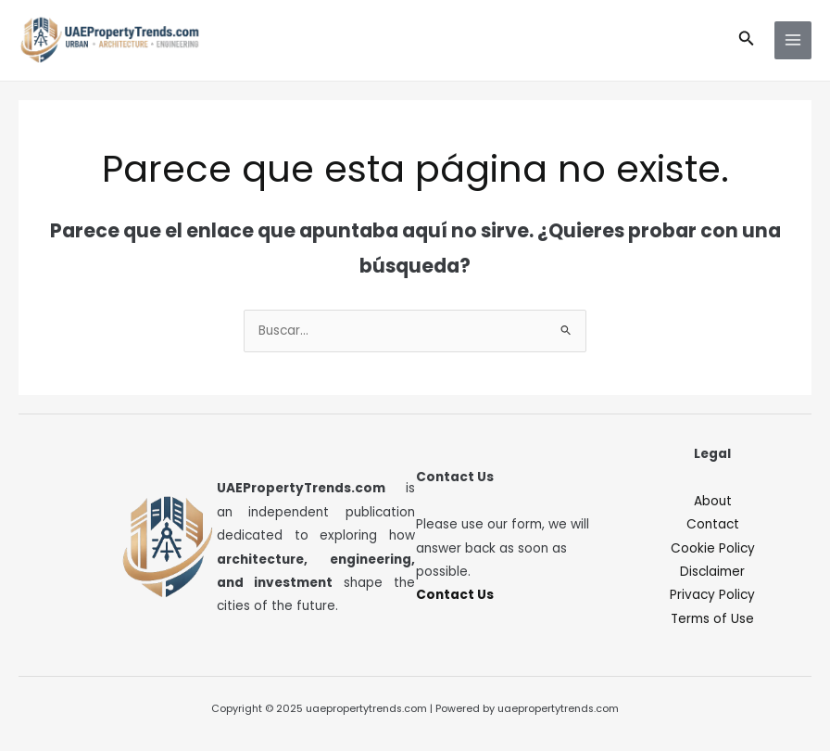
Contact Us (455, 595)
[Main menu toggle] (793, 40)
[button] (746, 40)
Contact (712, 524)
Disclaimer (712, 571)
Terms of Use (712, 619)
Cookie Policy (713, 548)
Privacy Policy (712, 595)
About (713, 501)
